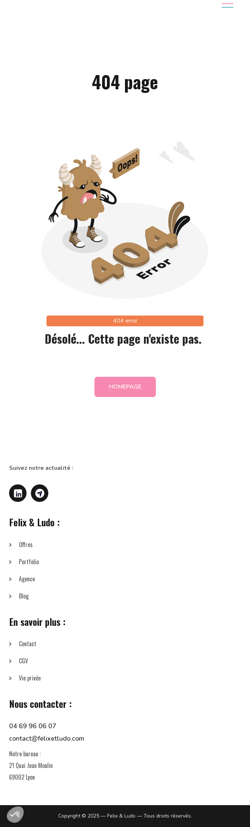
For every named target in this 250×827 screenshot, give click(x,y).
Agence (27, 578)
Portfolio (29, 561)
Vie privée (30, 678)
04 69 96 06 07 (32, 726)
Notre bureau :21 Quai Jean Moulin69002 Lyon (31, 765)
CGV (23, 660)
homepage (125, 393)
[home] (61, 5)
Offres (26, 544)
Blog (24, 596)
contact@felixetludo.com (46, 738)
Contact (27, 643)
